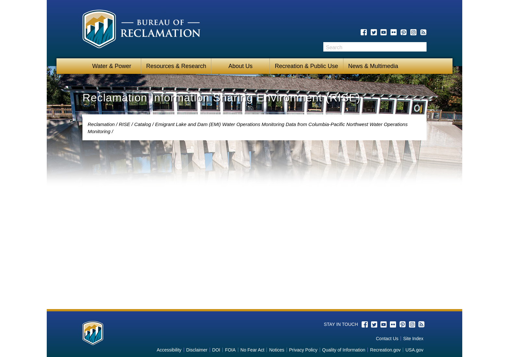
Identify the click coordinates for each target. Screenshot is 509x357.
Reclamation (101, 124)
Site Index (413, 338)
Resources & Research (176, 66)
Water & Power (111, 66)
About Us (241, 66)
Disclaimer (196, 349)
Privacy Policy (303, 349)
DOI (216, 349)
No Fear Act (253, 349)
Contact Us (387, 338)
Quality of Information (343, 349)
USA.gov (414, 349)
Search (422, 47)
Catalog (142, 124)
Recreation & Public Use (306, 66)
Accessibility (169, 349)
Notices (276, 349)
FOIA (230, 349)
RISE (124, 124)
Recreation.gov (385, 349)
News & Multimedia (373, 66)
